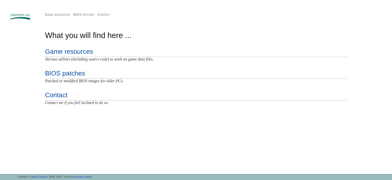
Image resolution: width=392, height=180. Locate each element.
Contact (104, 14)
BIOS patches (83, 14)
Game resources (57, 14)
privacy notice (83, 176)
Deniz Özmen (39, 176)
